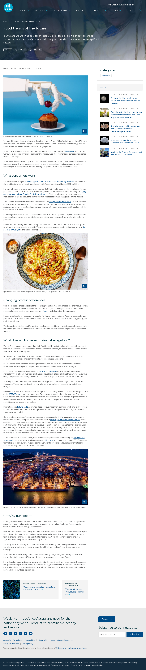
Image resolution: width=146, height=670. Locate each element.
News (117, 11)
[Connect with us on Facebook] (5, 633)
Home (5, 21)
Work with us (62, 11)
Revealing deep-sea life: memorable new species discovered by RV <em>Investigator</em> (125, 129)
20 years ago (69, 151)
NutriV (49, 440)
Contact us (107, 619)
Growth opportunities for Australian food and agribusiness (50, 181)
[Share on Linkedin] (35, 49)
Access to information (12, 640)
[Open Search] (140, 11)
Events (130, 11)
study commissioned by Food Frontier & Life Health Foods (44, 192)
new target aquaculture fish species (65, 419)
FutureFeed (22, 407)
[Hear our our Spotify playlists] (20, 633)
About (25, 11)
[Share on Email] (40, 49)
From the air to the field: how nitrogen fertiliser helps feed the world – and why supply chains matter (126, 115)
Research (41, 11)
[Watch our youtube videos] (31, 633)
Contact (8, 50)
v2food (45, 311)
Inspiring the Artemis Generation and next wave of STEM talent (126, 153)
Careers (81, 11)
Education (100, 11)
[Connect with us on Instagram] (10, 633)
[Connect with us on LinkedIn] (15, 633)
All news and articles (30, 21)
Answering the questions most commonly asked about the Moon (125, 141)
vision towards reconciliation (91, 665)
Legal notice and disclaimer (62, 640)
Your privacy (28, 643)
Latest (103, 87)
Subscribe (134, 634)
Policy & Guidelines (11, 643)
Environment (106, 75)
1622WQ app (15, 394)
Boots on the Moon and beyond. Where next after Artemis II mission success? (125, 101)
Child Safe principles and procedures (71, 648)
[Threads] (25, 633)
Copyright (43, 640)
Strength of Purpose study (61, 201)
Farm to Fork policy (48, 371)
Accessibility (30, 640)
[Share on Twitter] (30, 49)
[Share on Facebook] (25, 49)
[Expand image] (45, 105)
